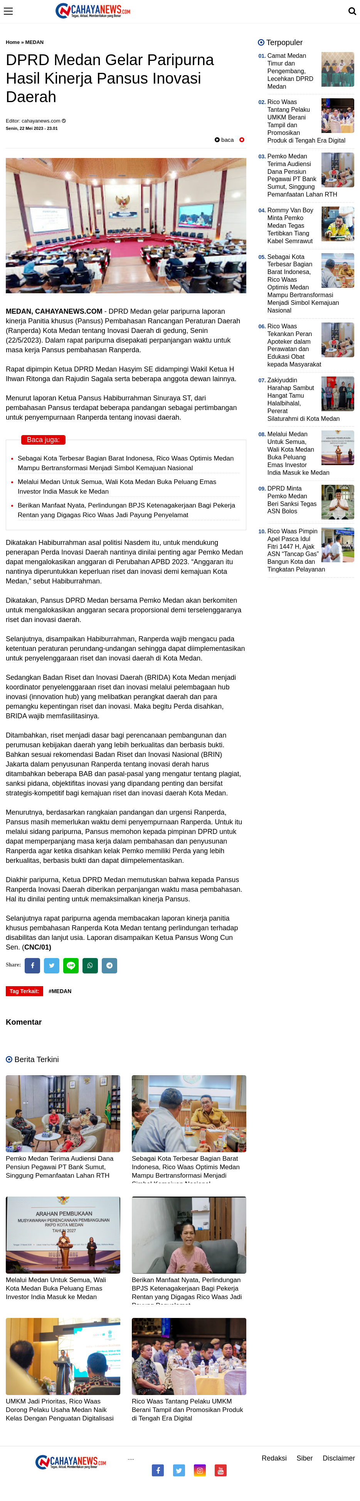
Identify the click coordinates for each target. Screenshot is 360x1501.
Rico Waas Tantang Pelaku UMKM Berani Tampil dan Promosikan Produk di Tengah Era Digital (187, 1410)
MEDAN (34, 42)
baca (224, 139)
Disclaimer (339, 1458)
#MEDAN (60, 991)
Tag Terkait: (24, 991)
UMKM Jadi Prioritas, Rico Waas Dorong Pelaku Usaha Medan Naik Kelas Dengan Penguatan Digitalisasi (60, 1410)
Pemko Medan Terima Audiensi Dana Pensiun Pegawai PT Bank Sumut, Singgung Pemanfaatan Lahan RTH (59, 1167)
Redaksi (274, 1458)
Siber (305, 1458)
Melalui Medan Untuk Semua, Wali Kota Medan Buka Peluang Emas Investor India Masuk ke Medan (56, 1288)
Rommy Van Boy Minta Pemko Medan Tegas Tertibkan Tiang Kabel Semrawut (290, 225)
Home (13, 42)
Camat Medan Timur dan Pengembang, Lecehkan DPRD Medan (290, 71)
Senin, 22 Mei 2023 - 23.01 (32, 128)
